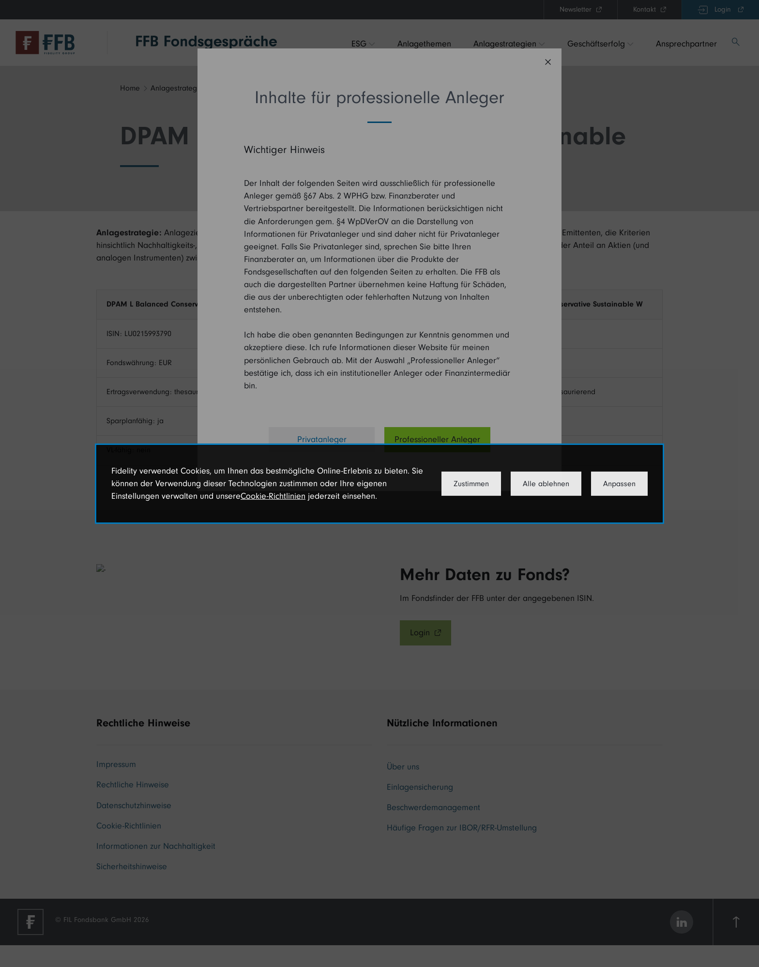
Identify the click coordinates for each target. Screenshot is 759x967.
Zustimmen (471, 483)
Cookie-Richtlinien (273, 496)
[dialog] (379, 483)
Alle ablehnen (546, 483)
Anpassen (619, 483)
